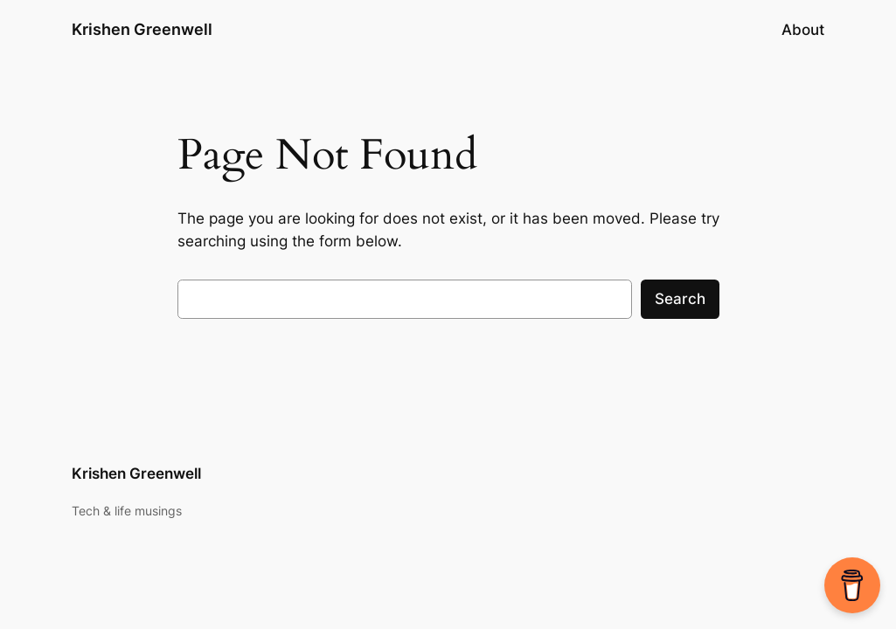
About (802, 29)
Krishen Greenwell (142, 29)
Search (680, 299)
